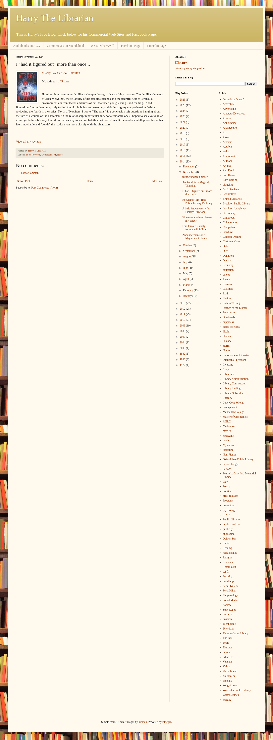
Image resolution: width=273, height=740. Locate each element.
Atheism (227, 142)
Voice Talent (230, 671)
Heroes (227, 336)
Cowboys (228, 232)
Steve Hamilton (70, 72)
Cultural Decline (232, 236)
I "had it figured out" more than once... (197, 193)
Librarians (228, 374)
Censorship (229, 213)
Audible (227, 146)
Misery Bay (49, 72)
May (186, 273)
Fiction (227, 298)
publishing (229, 533)
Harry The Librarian (54, 18)
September (189, 250)
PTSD (226, 514)
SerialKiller (229, 590)
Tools (226, 642)
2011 (183, 314)
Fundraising (229, 312)
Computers (229, 227)
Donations (228, 255)
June (186, 267)
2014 (183, 161)
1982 (183, 353)
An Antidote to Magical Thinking (195, 184)
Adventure (229, 104)
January (187, 295)
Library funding (232, 388)
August (187, 256)
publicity (228, 529)
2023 (183, 116)
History (227, 340)
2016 (183, 150)
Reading (227, 547)
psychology (229, 510)
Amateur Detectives (234, 113)
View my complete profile (190, 68)
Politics (227, 491)
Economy (228, 265)
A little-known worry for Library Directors (196, 210)
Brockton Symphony (234, 208)
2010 (183, 319)
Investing (228, 364)
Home (90, 181)
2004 (183, 342)
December (189, 166)
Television (228, 628)
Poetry (226, 486)
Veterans (227, 661)
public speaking (231, 524)
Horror (226, 345)
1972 (183, 365)
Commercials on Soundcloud (65, 45)
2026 (183, 99)
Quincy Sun (229, 538)
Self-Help (228, 581)
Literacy (227, 397)
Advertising (229, 108)
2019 (183, 133)
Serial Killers (230, 586)
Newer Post (23, 181)
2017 (183, 144)
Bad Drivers (229, 175)
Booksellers (229, 194)
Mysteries (59, 154)
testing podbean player (195, 176)
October (188, 245)
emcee (226, 274)
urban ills (228, 657)
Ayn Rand (228, 170)
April (186, 279)
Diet (225, 250)
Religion (227, 557)
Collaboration (230, 222)
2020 (183, 127)
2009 (183, 325)
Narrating (228, 449)
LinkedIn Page (156, 45)
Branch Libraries (232, 198)
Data (225, 246)
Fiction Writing (231, 303)
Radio (226, 543)
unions (226, 652)
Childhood (229, 217)
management (230, 407)
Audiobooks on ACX (26, 45)
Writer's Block (231, 694)
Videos (227, 666)
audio (226, 151)
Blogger (166, 721)
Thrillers (227, 637)
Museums (228, 435)
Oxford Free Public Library (238, 459)
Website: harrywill (102, 45)
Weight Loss (230, 685)
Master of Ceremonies (235, 416)
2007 (183, 336)
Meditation (229, 426)
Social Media (230, 600)
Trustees (227, 647)
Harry (183, 62)
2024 (183, 110)
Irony (226, 369)
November (189, 172)
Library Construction (234, 383)
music (226, 440)
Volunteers (229, 676)
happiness (228, 322)
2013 (183, 303)
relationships (230, 552)
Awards (227, 165)
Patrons (227, 468)
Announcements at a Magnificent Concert (195, 237)
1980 (183, 359)
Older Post (157, 181)
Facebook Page (130, 45)
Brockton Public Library (236, 203)
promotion (228, 505)
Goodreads (46, 154)
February (188, 290)
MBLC (227, 421)
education (228, 269)
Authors (227, 160)
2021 (183, 122)
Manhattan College (233, 412)
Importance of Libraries (236, 355)
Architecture (230, 127)
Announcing (230, 122)
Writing (227, 699)
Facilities (228, 288)
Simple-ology (230, 595)
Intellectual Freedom (234, 359)
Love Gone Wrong (233, 402)
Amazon (227, 118)
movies (227, 430)
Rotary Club (230, 566)
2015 (183, 155)
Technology (229, 623)
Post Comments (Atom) (44, 187)
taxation (227, 619)
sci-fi (226, 571)
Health (226, 331)
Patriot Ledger (231, 464)
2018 (183, 139)
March (187, 284)
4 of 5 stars (62, 81)
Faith (226, 293)
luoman (142, 721)
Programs (228, 500)
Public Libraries (232, 519)
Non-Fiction (229, 454)
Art (225, 132)
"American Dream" (233, 99)
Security (227, 576)
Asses (226, 137)
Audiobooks (229, 156)
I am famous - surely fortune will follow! (194, 228)
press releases (230, 495)
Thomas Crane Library (235, 633)
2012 (183, 308)
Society (227, 604)
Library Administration (235, 378)
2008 (183, 331)
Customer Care (231, 241)
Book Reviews (33, 154)
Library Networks (233, 393)
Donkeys (228, 260)
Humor (227, 350)
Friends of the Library (235, 307)
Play (225, 481)
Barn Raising (230, 179)
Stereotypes (229, 609)
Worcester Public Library (237, 690)
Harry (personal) (232, 326)
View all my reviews (28, 141)
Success (227, 614)
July (185, 262)
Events (226, 279)
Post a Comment (30, 172)
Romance (228, 562)
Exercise (227, 284)
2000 (183, 348)
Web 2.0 (227, 680)
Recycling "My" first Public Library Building (197, 201)
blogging (228, 184)
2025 (183, 105)
